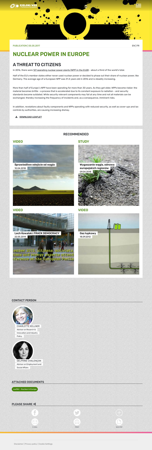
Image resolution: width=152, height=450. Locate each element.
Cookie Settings (46, 444)
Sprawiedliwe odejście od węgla (35, 164)
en (133, 45)
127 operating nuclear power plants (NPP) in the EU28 (61, 70)
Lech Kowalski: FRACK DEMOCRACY (37, 233)
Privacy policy (31, 444)
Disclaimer (18, 444)
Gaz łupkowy (88, 233)
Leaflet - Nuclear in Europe (25, 389)
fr (138, 45)
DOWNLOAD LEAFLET (31, 117)
